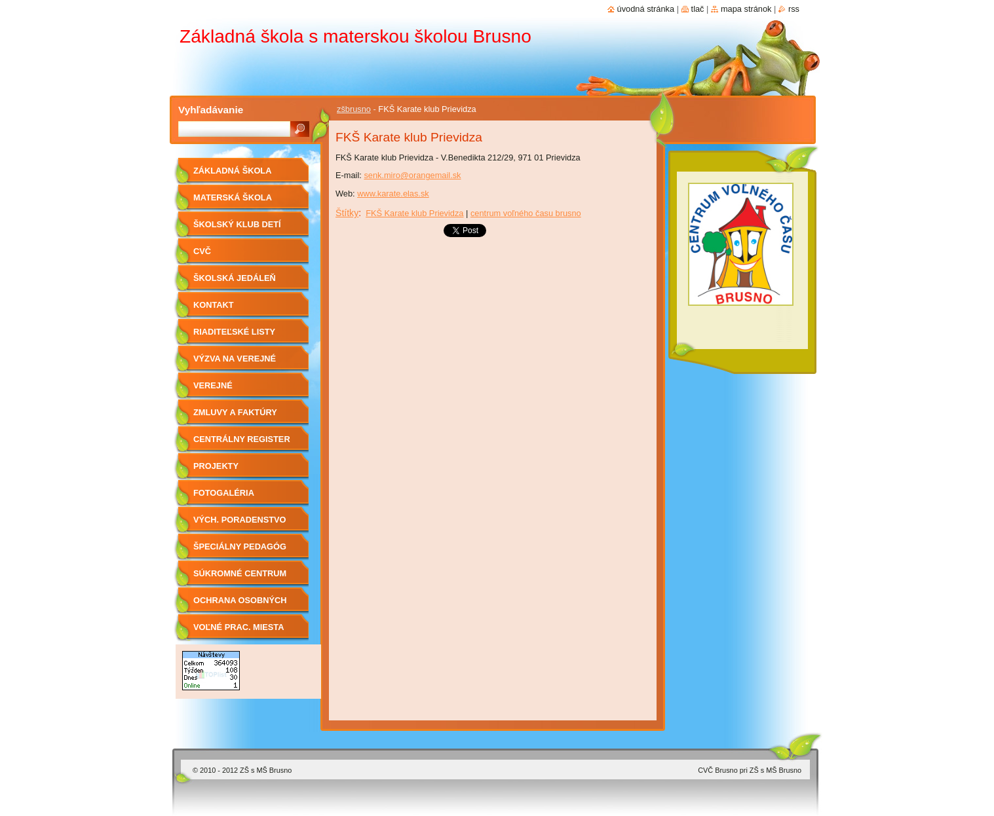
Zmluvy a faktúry (235, 412)
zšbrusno (354, 109)
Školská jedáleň (234, 278)
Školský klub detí (237, 224)
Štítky (346, 213)
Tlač (697, 9)
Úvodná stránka (646, 9)
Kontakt (213, 305)
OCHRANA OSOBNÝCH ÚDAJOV (239, 604)
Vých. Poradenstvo (239, 520)
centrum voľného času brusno (525, 213)
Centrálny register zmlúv (241, 443)
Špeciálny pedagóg (239, 546)
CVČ (202, 251)
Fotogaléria (223, 493)
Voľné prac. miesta (238, 627)
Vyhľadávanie (210, 109)
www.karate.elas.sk (393, 193)
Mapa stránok (746, 9)
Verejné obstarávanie (226, 389)
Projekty (216, 466)
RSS (793, 9)
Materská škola (232, 197)
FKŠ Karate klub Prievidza (414, 213)
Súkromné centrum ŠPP (239, 577)
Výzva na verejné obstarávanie (234, 363)
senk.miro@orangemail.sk (412, 175)
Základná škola (232, 171)
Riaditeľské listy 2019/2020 (234, 336)
